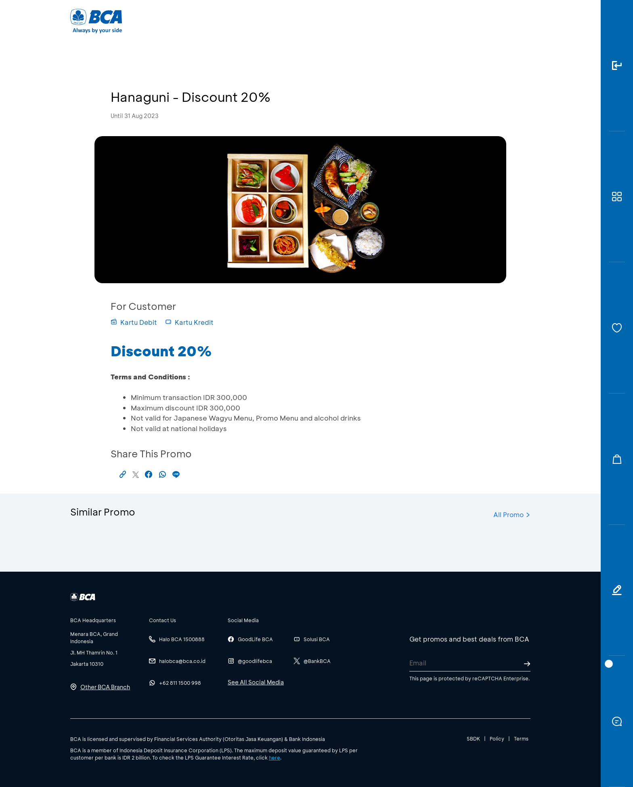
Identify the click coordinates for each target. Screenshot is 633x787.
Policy (497, 738)
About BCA (347, 20)
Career (401, 20)
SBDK (473, 738)
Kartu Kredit (189, 322)
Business (289, 20)
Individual (235, 20)
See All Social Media (256, 682)
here (274, 757)
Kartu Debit (134, 322)
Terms (521, 738)
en (523, 21)
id (509, 21)
